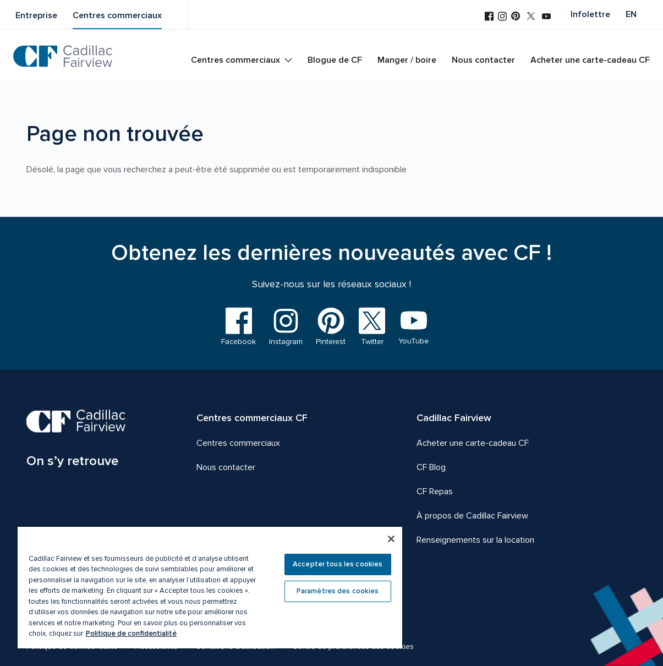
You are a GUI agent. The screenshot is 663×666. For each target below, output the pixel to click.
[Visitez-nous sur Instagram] (502, 17)
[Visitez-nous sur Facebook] (489, 17)
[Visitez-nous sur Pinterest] (515, 17)
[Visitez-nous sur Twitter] (531, 17)
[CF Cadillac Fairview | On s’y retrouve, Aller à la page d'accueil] (76, 440)
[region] (210, 587)
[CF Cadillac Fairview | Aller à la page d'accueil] (63, 56)
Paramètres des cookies (338, 591)
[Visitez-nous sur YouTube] (546, 17)
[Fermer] (391, 539)
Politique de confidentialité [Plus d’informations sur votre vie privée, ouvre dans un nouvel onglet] (131, 633)
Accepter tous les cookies (337, 564)
